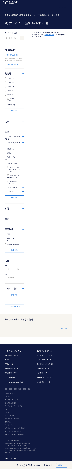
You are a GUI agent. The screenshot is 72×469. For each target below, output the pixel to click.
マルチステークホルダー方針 (14, 434)
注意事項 (8, 422)
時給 (6, 265)
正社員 (7, 360)
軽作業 (9, 149)
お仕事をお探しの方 (13, 351)
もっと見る (64, 328)
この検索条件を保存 (11, 64)
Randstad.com (10, 393)
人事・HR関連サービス (44, 360)
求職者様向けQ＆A (11, 373)
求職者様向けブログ (11, 368)
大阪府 (9, 78)
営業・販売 (10, 163)
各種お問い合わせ (44, 377)
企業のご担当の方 (44, 351)
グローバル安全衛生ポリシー (14, 431)
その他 (9, 191)
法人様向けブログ (43, 368)
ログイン (63, 2)
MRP (6, 409)
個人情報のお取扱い (11, 400)
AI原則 (7, 412)
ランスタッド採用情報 (14, 382)
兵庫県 (9, 82)
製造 (8, 153)
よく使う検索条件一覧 (11, 55)
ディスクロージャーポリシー (14, 406)
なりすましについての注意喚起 (15, 428)
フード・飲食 (11, 187)
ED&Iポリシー (9, 415)
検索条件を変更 (14, 306)
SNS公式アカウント (43, 382)
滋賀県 (9, 90)
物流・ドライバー (13, 157)
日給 (6, 274)
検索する (14, 111)
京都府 (9, 86)
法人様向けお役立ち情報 (45, 364)
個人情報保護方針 (10, 403)
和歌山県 (10, 105)
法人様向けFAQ (42, 373)
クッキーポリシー (10, 425)
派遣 (8, 234)
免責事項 (8, 396)
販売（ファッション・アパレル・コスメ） (13, 169)
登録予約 (61, 465)
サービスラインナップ (44, 355)
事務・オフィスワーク (13, 143)
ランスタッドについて (14, 377)
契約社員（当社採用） (13, 244)
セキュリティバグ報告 (12, 419)
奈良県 (9, 94)
